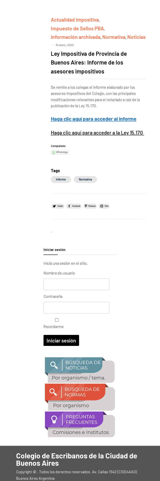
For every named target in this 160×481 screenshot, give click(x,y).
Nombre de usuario (59, 263)
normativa (85, 162)
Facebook (93, 188)
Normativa (100, 25)
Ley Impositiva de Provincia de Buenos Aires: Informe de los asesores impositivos (96, 49)
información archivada (70, 25)
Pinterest (122, 188)
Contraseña (53, 285)
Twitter (65, 188)
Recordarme (56, 311)
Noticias (118, 25)
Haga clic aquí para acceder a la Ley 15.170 (86, 116)
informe (61, 162)
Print (64, 196)
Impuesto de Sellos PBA (110, 18)
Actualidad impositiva (69, 18)
